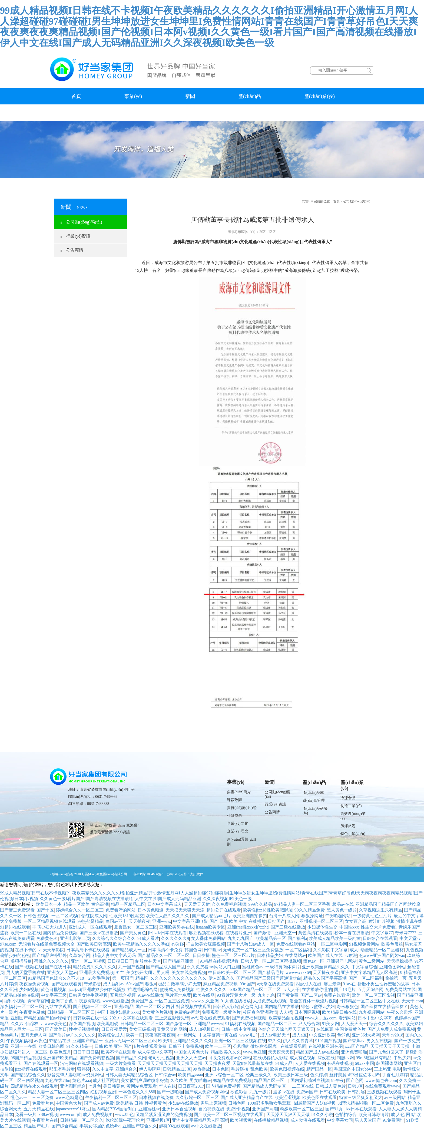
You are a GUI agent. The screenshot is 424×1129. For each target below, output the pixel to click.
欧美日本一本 (49, 904)
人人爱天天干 (354, 1023)
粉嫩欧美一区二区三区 (301, 1109)
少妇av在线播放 (183, 1103)
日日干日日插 (86, 1052)
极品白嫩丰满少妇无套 (179, 984)
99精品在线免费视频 (232, 1080)
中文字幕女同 (340, 1120)
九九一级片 (260, 1091)
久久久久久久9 (175, 938)
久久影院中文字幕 (330, 949)
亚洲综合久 (126, 1069)
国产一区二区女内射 (154, 1006)
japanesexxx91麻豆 (73, 1109)
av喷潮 (351, 955)
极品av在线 (343, 904)
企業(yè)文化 (237, 823)
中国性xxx (349, 927)
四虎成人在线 (309, 984)
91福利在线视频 (240, 1023)
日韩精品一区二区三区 (142, 1023)
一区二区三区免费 (172, 1001)
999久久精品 (260, 904)
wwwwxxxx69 (298, 972)
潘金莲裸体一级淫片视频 (313, 1001)
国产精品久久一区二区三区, (164, 955)
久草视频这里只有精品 (380, 910)
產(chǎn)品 (249, 96)
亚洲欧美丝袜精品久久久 (325, 967)
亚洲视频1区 (158, 1120)
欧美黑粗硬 (107, 1023)
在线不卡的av (28, 949)
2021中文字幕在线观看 (131, 1018)
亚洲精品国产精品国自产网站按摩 (388, 904)
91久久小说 (322, 1114)
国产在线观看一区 (41, 1063)
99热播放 (201, 1069)
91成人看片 (148, 938)
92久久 (274, 1040)
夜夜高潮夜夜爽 (160, 1035)
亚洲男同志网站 (341, 961)
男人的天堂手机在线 (25, 972)
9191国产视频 (328, 1040)
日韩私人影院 (226, 1006)
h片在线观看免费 (150, 1046)
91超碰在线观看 (15, 927)
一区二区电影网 (332, 944)
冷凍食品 (348, 798)
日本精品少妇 (270, 955)
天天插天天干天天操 (389, 1046)
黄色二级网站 (372, 961)
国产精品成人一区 (128, 949)
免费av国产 (307, 1091)
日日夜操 (201, 955)
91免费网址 (393, 1120)
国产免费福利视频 (249, 1018)
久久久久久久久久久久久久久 (178, 978)
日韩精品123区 (177, 1069)
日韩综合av (165, 1074)
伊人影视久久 (221, 978)
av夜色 (40, 1040)
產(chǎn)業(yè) (319, 96)
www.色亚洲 (254, 1052)
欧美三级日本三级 (290, 1074)
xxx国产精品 (357, 1046)
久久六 (17, 1023)
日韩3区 (355, 1086)
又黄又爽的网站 (172, 1029)
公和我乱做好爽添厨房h (256, 1046)
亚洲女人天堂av (62, 972)
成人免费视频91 (98, 1114)
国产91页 (334, 1109)
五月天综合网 (370, 989)
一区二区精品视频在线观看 (49, 921)
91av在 (349, 984)
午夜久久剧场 (400, 1012)
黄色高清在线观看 (315, 932)
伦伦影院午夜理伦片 (124, 1120)
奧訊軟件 (196, 874)
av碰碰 (177, 944)
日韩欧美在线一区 (90, 1018)
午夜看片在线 (45, 1120)
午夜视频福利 (19, 1040)
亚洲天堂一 (285, 932)
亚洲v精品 (124, 1006)
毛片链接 (240, 1069)
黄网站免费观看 (142, 1086)
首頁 (76, 96)
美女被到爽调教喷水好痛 (144, 1080)
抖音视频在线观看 (193, 1006)
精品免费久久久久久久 (94, 967)
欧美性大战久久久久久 (168, 915)
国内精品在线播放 (281, 1006)
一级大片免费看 (120, 1063)
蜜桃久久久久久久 (51, 961)
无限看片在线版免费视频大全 (46, 944)
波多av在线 (283, 1091)
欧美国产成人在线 (325, 955)
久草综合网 (79, 955)
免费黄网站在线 (400, 989)
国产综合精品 (64, 1126)
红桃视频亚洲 (103, 1091)
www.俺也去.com (381, 1080)
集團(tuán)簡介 (239, 792)
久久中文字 (103, 1069)
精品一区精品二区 (128, 904)
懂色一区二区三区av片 (233, 955)
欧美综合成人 (111, 1035)
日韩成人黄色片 (331, 1086)
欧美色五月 (60, 1052)
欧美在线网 (204, 995)
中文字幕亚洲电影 (190, 921)
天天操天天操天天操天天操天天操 (170, 1063)
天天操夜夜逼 (326, 972)
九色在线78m (57, 1080)
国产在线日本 (58, 967)
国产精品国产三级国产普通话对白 (268, 978)
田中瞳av (212, 949)
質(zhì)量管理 (314, 800)
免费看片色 (43, 1103)
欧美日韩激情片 (374, 1114)
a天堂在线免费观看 (275, 984)
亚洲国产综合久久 (139, 1126)
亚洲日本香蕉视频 (179, 1109)
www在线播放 (115, 1001)
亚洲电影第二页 (75, 938)
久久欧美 (179, 1080)
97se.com (8, 944)
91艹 (120, 972)
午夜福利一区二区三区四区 (111, 1097)
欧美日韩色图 (51, 1046)
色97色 (343, 1035)
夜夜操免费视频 (34, 984)
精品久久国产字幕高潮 (325, 978)
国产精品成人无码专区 (264, 1086)
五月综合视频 (123, 995)
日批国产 (276, 921)
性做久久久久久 (211, 989)
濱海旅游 (348, 826)
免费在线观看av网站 (295, 944)
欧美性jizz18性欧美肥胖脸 (267, 910)
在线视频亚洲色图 (325, 1046)
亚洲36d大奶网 (366, 1035)
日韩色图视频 (36, 915)
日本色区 (220, 1069)
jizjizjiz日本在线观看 (167, 932)
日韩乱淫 (356, 1091)
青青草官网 (38, 1001)
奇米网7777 (405, 932)
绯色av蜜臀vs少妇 (318, 1006)
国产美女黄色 (133, 932)
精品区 (141, 978)
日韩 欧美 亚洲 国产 (113, 1046)
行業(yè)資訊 (75, 236)
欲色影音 (238, 1091)
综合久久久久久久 (386, 1023)
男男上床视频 (213, 1103)
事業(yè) (133, 96)
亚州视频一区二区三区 (321, 921)
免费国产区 (142, 1001)
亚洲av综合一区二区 (224, 1074)
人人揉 (285, 1012)
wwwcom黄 (70, 1114)
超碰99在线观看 (174, 1126)
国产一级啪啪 (170, 1091)
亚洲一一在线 (24, 1046)
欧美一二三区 (218, 1046)
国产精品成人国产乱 (165, 967)
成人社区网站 (106, 1080)
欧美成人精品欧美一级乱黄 (335, 938)
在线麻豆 (324, 1029)
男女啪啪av (200, 1080)
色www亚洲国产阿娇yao (382, 955)
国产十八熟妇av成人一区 (250, 944)
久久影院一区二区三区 (197, 1097)
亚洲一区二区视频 (88, 961)
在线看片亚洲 (238, 932)
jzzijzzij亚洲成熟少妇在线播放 (97, 989)
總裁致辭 (234, 800)
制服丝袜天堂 (148, 961)
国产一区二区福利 (366, 978)
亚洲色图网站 (392, 967)
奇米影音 (92, 984)
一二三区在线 (301, 1086)
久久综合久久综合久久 (113, 938)
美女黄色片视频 (157, 1012)
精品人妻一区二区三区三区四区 (58, 1091)
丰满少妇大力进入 (49, 927)
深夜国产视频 (82, 1023)
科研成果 (234, 816)
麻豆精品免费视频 (220, 984)
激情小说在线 (409, 921)
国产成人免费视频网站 (206, 1091)
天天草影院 (53, 949)
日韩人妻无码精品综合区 (129, 1074)
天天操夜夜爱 (217, 1063)
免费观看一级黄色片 (221, 1012)
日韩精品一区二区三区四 (71, 1012)
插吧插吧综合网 (142, 989)
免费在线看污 (337, 995)
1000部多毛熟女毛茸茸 (269, 1103)
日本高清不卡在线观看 (88, 949)
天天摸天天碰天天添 (184, 910)
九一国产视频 (131, 967)
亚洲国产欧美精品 (60, 1057)
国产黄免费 (288, 995)
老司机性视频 (161, 1057)
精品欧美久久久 (226, 1052)
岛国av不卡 (116, 921)
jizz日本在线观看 (361, 1109)
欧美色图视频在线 (287, 1069)
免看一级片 (26, 1114)
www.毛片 (248, 1035)
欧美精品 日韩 (129, 1103)
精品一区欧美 (77, 904)
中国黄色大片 (69, 1103)
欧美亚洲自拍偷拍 (250, 915)
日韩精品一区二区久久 (81, 1120)
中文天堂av (410, 938)
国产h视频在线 (29, 967)
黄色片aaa (81, 1080)
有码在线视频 (340, 1063)
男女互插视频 (379, 1040)
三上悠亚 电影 (387, 1069)
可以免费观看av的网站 (229, 1057)
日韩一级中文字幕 (238, 1029)
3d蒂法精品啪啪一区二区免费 (365, 1103)
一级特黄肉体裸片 (282, 967)
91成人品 (284, 1063)
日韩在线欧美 (333, 1091)
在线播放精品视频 (271, 1120)
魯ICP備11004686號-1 (149, 874)
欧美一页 (134, 1035)
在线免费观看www (382, 1086)
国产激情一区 (178, 1023)
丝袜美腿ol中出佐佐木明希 (354, 1074)
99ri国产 (247, 984)
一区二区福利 (298, 949)
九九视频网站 (372, 1012)
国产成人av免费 (99, 1103)
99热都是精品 (90, 921)
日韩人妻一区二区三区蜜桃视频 (271, 961)
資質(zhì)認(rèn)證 (242, 808)
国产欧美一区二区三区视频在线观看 (229, 1114)
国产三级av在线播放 (99, 932)
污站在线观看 (58, 1006)
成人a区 (299, 1035)
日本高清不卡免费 (165, 949)
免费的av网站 (187, 1012)
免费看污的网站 (120, 910)
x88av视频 (48, 1114)
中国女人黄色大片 (191, 1052)
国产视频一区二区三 (92, 1006)
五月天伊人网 (34, 1035)
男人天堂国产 (368, 1120)
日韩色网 (237, 1103)
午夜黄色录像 (32, 1012)
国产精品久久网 (131, 1057)
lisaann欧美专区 (210, 927)
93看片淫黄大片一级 (236, 995)
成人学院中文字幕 (155, 1052)
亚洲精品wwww (208, 1023)
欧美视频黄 (241, 1120)
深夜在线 (326, 1057)
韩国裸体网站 (389, 1063)
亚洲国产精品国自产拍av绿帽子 (41, 1018)
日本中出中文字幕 (375, 1018)
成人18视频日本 (204, 1029)
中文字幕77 (382, 932)
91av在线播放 (150, 995)
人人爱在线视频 (310, 1063)
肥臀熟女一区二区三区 (135, 927)
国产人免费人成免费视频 (391, 1029)
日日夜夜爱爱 (114, 1029)
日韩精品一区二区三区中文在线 (369, 1001)
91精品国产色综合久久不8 (53, 978)
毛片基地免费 (178, 995)
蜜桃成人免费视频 (177, 989)
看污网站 (347, 1018)
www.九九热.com (321, 1018)
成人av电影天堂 (275, 1035)
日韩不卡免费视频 (185, 1046)
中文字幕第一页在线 (217, 1035)
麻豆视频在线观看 (206, 932)
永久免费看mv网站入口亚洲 (213, 967)
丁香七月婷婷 (395, 1074)
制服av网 (345, 1057)
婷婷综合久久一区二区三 (79, 910)
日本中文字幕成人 (164, 904)
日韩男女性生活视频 (88, 995)
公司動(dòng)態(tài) (81, 222)
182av (292, 921)
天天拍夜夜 (139, 921)
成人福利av (113, 984)
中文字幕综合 (364, 967)
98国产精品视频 (26, 1057)
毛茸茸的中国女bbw (353, 1069)
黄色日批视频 (54, 989)
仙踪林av (33, 1023)
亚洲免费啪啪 (354, 1052)
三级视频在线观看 (384, 1091)
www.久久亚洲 (205, 1001)
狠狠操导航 (21, 961)
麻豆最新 (332, 984)
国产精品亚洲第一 (180, 961)
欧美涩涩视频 (287, 1097)
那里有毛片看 (62, 1069)
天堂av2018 (392, 1035)
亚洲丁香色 (62, 1001)
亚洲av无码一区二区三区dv (130, 1040)
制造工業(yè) (351, 806)
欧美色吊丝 (392, 944)
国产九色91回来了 (386, 1052)
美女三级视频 (142, 1029)
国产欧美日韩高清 (94, 944)
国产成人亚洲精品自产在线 (247, 1097)
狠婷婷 (83, 1069)
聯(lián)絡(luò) (86, 112)
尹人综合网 (309, 1023)
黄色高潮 (100, 904)
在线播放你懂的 (317, 989)
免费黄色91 (47, 938)
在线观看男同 (293, 1046)
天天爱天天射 (197, 904)
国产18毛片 (345, 989)
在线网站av (295, 955)
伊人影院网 (150, 1069)
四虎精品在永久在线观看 (34, 1086)
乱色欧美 (259, 1069)
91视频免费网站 (364, 944)
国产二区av (311, 995)
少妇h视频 (29, 989)
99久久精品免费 (309, 910)
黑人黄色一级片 (342, 910)
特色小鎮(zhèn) (352, 834)
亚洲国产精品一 (87, 1040)
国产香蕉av (354, 1040)
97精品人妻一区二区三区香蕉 (302, 904)
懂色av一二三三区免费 (32, 1097)
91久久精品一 (79, 1046)
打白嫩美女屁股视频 (205, 944)
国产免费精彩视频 (97, 1057)
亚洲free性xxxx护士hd (248, 927)
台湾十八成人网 (284, 915)
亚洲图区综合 (73, 1086)
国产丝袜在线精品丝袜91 (384, 1006)
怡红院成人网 (94, 915)
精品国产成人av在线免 (317, 1052)
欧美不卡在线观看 (118, 1052)
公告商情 (72, 250)
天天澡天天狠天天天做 (288, 1114)
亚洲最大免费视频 (96, 972)
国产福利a (297, 938)
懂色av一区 (313, 961)
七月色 (94, 1086)
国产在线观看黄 (66, 984)
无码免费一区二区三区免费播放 (253, 949)
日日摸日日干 (120, 961)
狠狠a (150, 984)
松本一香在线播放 (351, 932)
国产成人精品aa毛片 (211, 915)
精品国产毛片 (36, 1126)
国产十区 (45, 910)
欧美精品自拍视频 (286, 1018)
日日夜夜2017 (191, 1086)
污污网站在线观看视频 (81, 1063)
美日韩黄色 (114, 1086)
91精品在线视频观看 (219, 961)
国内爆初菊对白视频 (309, 1080)
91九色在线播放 (236, 1001)
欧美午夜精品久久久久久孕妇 (141, 944)
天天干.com (412, 1001)
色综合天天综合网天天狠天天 (286, 1029)
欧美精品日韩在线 (339, 1012)
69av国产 (134, 984)
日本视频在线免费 (156, 1097)
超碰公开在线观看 (223, 910)
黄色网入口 (251, 1006)
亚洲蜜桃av (149, 1109)
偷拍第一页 (396, 978)
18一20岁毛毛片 (95, 978)
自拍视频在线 (211, 1109)
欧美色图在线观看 (319, 1097)
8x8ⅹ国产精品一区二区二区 (254, 989)
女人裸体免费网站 (208, 938)
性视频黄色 (155, 1103)
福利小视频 (14, 1001)
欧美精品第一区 (271, 938)
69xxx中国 (364, 1063)
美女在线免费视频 (188, 972)
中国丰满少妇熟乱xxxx (118, 1012)
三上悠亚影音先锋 (172, 1018)
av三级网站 (395, 1097)
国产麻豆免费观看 (17, 910)
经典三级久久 (258, 1074)
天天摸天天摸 (281, 1052)
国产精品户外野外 (49, 955)
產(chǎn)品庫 (313, 793)
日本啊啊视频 (307, 1012)
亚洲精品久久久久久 (192, 1040)
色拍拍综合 (346, 1114)
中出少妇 (402, 1057)
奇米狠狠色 (347, 1006)
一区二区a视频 (65, 915)
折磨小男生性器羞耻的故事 (383, 984)
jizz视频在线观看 (31, 1069)
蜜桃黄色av (252, 967)
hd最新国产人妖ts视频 (315, 1103)
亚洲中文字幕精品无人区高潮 (369, 972)
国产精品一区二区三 (276, 1023)
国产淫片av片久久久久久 (72, 1035)
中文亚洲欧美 (322, 1035)
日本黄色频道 (151, 910)
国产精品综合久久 (28, 1074)
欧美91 (164, 1040)
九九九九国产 (241, 938)
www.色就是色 (69, 1097)
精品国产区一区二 (271, 1080)
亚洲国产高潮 (265, 1109)
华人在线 (167, 1086)
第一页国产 (123, 978)
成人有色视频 (303, 1057)
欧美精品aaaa (190, 1074)
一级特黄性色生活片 (372, 915)
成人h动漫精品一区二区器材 (377, 949)
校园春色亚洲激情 (260, 1012)
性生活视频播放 (84, 1029)
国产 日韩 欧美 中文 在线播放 (238, 921)
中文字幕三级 (54, 995)
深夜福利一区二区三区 (21, 1006)
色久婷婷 (318, 1074)
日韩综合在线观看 (380, 938)
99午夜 (337, 1080)
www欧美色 (56, 1023)
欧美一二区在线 (26, 932)
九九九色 (266, 995)
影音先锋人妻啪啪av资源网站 (75, 1074)
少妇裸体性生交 (322, 927)
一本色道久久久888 (136, 1091)
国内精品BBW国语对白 (114, 1109)
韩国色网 (193, 949)
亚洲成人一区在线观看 (90, 927)
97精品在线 (60, 1040)
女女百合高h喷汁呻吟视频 (370, 921)
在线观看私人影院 (270, 1057)
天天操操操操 (400, 961)
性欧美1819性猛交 (126, 915)
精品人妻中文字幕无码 (114, 955)
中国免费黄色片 (350, 1029)
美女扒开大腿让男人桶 (148, 972)
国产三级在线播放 (288, 927)
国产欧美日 (56, 1029)
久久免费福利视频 (229, 904)
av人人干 (291, 989)
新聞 (190, 96)
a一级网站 (187, 1035)
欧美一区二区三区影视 (373, 995)
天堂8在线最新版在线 (252, 1063)
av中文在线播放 (206, 1126)
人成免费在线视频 (270, 1001)
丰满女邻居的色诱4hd (100, 1126)
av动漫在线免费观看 (210, 1018)
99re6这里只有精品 (374, 1057)
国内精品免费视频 (60, 932)
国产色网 (354, 1080)
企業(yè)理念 (237, 831)
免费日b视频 (238, 1109)
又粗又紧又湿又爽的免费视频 (164, 1114)
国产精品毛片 (271, 972)
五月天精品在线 (39, 1109)
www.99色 (124, 1114)
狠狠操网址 (312, 915)
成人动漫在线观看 (307, 1120)
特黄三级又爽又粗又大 (360, 1097)
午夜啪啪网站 (338, 915)
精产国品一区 (319, 1069)
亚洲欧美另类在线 (176, 927)
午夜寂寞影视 (88, 1001)
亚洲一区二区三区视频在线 (240, 1040)
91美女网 (330, 1023)
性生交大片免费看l (378, 927)
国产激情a (263, 932)
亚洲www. (161, 921)
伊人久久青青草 (298, 1040)
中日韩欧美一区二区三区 (232, 972)
